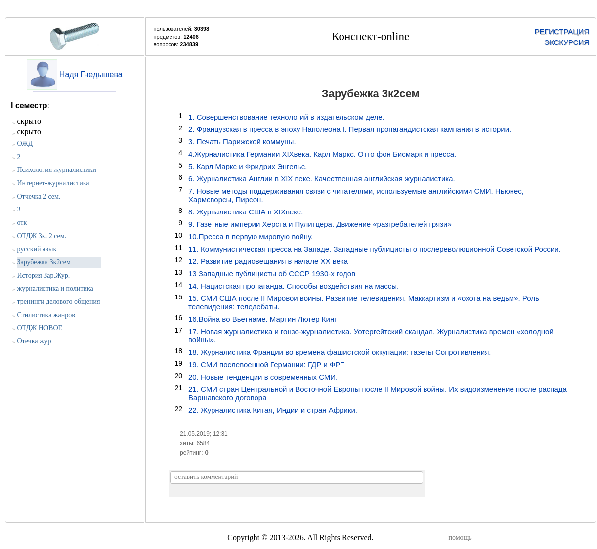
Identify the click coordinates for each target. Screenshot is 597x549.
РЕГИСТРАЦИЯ (562, 31)
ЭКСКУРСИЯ (566, 42)
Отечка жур (34, 341)
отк (22, 222)
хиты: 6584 (195, 443)
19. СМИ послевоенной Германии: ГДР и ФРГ (266, 364)
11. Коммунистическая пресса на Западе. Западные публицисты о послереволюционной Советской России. (374, 249)
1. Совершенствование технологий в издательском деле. (286, 117)
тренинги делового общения (58, 301)
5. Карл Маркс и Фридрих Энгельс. (247, 166)
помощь (460, 537)
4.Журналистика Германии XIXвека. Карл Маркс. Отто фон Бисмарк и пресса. (322, 154)
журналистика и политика (55, 288)
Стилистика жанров (46, 315)
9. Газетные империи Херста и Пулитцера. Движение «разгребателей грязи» (320, 224)
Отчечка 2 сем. (39, 196)
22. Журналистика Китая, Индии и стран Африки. (272, 410)
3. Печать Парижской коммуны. (242, 141)
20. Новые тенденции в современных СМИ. (263, 377)
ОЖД (25, 143)
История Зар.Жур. (43, 275)
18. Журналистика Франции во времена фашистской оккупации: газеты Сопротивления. (339, 352)
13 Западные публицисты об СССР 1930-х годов (271, 273)
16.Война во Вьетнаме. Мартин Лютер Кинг (262, 319)
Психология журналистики (56, 169)
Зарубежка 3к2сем (44, 262)
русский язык (37, 249)
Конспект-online (370, 36)
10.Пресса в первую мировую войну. (250, 236)
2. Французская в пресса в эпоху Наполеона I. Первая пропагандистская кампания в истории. (349, 129)
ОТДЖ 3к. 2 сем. (42, 236)
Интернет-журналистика (53, 183)
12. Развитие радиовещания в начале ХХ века (268, 261)
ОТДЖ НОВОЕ (40, 328)
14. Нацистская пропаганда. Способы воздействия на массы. (293, 286)
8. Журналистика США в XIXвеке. (245, 212)
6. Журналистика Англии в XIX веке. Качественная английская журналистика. (321, 178)
